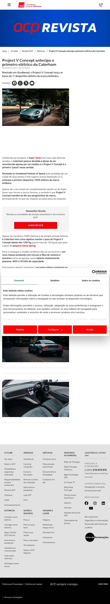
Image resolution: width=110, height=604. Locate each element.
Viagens (46, 520)
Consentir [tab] (19, 280)
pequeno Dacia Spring (24, 245)
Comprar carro (49, 459)
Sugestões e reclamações (96, 520)
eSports (67, 503)
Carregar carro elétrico (10, 526)
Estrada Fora (48, 532)
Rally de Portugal (72, 462)
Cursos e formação (27, 473)
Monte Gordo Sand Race (70, 496)
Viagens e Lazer (48, 512)
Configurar (55, 329)
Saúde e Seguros (28, 512)
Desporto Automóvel (70, 454)
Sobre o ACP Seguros (29, 551)
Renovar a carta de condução (30, 481)
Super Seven (35, 157)
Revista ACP (27, 51)
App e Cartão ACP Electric (10, 534)
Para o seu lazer (30, 540)
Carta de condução (27, 465)
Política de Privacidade (12, 584)
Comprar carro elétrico (10, 518)
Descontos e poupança (29, 488)
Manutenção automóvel (48, 465)
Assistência (28, 459)
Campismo (47, 537)
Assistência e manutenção (10, 549)
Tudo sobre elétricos (9, 557)
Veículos (47, 452)
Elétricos (41, 51)
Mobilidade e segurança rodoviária (10, 472)
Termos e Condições (13, 597)
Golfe (6, 500)
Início (4, 51)
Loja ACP (27, 495)
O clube (14, 51)
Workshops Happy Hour (48, 526)
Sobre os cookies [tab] (91, 280)
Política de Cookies (33, 584)
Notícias (67, 507)
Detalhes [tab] (54, 280)
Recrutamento (91, 517)
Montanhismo (49, 542)
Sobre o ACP (9, 464)
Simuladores (29, 545)
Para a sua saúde (28, 534)
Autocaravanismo (12, 505)
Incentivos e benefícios (9, 541)
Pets (25, 500)
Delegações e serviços (95, 487)
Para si (26, 520)
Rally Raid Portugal (68, 488)
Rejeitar (20, 329)
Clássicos (8, 495)
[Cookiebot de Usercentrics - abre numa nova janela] (94, 272)
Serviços (28, 452)
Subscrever (35, 225)
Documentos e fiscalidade (49, 473)
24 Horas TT (69, 482)
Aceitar (90, 329)
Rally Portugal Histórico (70, 468)
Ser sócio (8, 459)
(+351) (96, 470)
